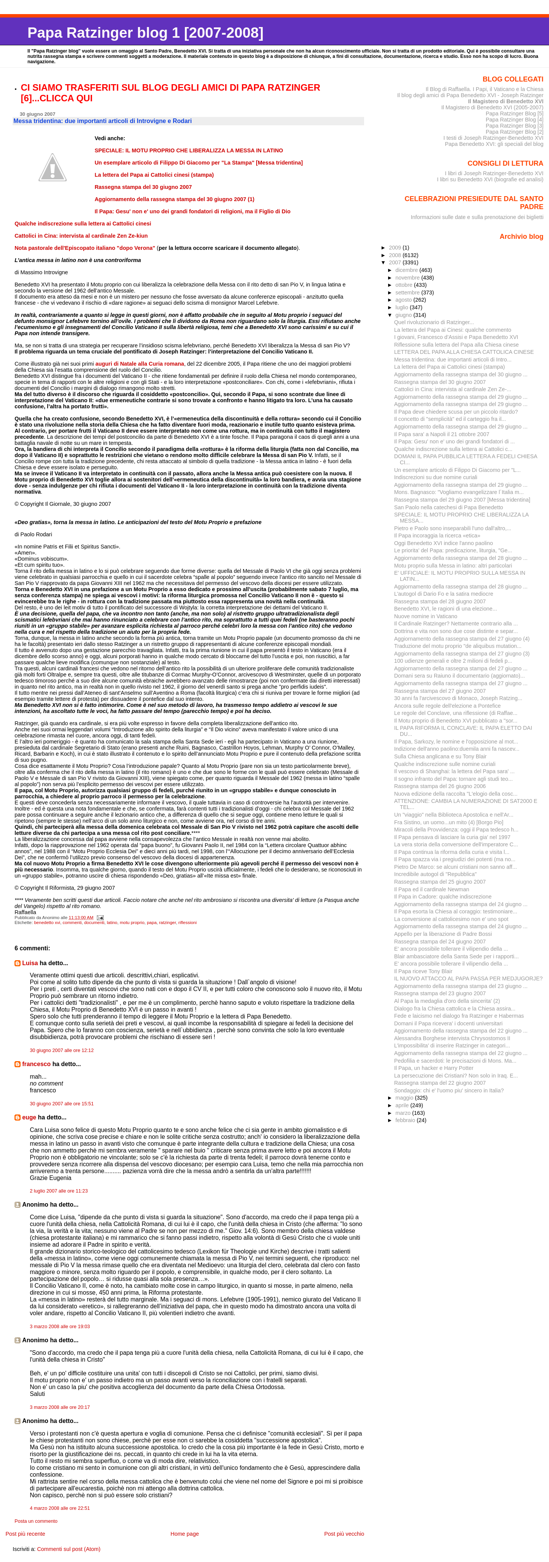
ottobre (404, 285)
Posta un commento (36, 1521)
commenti (72, 922)
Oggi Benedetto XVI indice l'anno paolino (443, 543)
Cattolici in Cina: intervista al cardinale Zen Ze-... (452, 389)
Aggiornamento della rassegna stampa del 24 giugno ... (461, 904)
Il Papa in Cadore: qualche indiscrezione (443, 897)
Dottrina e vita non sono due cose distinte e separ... (456, 631)
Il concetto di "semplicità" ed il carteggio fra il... (450, 419)
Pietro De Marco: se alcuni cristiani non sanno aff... (455, 867)
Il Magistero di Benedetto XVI (506, 101)
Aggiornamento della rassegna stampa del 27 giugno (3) (462, 654)
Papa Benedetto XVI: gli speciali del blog (494, 144)
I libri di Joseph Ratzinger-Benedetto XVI (494, 173)
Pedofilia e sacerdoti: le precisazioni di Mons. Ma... (455, 1061)
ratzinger (167, 922)
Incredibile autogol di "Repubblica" (435, 874)
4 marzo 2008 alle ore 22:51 (60, 1508)
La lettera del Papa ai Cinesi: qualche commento (452, 330)
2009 (396, 248)
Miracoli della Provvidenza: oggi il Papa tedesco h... (456, 830)
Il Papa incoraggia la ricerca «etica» (437, 535)
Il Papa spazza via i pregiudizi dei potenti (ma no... (454, 859)
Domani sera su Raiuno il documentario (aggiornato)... (459, 676)
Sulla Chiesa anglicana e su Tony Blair (440, 756)
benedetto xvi (47, 922)
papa (152, 922)
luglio (402, 307)
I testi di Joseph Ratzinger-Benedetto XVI (493, 138)
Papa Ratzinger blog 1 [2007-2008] (145, 32)
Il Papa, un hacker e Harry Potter (434, 1068)
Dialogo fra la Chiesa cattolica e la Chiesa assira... (454, 1009)
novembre (408, 278)
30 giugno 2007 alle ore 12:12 (62, 1050)
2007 (396, 262)
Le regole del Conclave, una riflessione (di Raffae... (456, 713)
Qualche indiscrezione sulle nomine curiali (445, 764)
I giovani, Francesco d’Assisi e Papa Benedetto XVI (456, 337)
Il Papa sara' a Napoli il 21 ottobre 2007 (442, 434)
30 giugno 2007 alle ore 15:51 (62, 1103)
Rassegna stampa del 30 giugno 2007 (440, 382)
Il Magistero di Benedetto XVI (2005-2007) (492, 107)
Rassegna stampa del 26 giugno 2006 (440, 786)
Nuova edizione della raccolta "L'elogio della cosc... (456, 794)
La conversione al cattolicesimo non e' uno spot (451, 919)
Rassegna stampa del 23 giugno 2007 (440, 993)
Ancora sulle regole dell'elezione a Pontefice (447, 706)
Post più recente (25, 1534)
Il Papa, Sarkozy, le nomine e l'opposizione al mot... (456, 742)
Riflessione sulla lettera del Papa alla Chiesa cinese (456, 345)
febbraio (406, 1120)
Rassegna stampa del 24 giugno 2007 (440, 941)
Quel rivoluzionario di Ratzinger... (434, 322)
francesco (36, 1064)
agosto (404, 300)
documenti (94, 922)
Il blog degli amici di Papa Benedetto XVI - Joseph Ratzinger (470, 95)
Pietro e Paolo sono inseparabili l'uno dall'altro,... (452, 528)
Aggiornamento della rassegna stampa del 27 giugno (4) (462, 639)
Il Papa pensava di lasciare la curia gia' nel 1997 (452, 837)
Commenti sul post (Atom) (68, 1549)
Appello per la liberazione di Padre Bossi (443, 934)
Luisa (30, 963)
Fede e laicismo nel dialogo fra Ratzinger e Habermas (459, 1016)
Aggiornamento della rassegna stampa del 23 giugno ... (461, 986)
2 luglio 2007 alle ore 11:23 (59, 1191)
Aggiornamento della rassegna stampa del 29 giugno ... (461, 397)
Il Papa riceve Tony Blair (423, 971)
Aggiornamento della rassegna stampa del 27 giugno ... (461, 668)
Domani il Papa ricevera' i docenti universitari (448, 1023)
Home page (184, 1534)
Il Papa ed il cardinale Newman (431, 889)
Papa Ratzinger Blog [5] (515, 113)
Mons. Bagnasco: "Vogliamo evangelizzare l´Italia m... (459, 492)
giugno (404, 315)
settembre (408, 292)
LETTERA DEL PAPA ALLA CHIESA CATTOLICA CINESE (464, 352)
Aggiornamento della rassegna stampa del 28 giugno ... (461, 558)
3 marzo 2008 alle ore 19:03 (60, 1326)
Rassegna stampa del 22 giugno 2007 (440, 1083)
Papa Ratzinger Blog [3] (515, 126)
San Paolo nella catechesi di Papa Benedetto (448, 507)
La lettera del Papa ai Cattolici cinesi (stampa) (449, 367)
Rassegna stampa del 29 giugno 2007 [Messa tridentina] (462, 500)
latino (112, 922)
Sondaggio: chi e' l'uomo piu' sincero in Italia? (449, 1090)
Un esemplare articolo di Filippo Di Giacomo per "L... (457, 470)
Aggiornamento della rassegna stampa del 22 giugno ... (461, 1031)
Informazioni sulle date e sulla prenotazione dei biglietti (477, 217)
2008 (396, 255)
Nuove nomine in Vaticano (426, 616)
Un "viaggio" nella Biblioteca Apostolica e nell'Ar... (454, 815)
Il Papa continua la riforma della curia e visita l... (451, 852)
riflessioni (187, 922)
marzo (403, 1113)
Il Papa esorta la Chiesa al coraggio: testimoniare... (455, 911)
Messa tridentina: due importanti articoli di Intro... (453, 360)
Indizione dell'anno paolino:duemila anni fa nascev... (457, 749)
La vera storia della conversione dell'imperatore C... (456, 844)
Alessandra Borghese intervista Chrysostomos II (452, 1038)
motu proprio (132, 922)
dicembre (407, 270)
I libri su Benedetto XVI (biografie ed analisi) (490, 179)
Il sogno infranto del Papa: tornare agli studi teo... (453, 779)
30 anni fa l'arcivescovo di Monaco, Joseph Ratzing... (458, 698)
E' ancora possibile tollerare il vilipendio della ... (451, 949)
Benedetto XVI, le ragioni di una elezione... (445, 609)
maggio (405, 1098)
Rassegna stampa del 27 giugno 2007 (440, 691)
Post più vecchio (344, 1534)
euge (29, 1117)
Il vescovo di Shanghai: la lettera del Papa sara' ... (454, 771)
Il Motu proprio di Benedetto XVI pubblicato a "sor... (455, 721)
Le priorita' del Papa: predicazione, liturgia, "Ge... (453, 550)
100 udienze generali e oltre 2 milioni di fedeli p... (453, 661)
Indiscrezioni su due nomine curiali (435, 477)
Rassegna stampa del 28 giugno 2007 (440, 601)
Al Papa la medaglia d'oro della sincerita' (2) (447, 1001)
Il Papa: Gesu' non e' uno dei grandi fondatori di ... (454, 441)
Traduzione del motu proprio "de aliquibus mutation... (458, 646)
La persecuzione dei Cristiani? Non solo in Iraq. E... (456, 1076)
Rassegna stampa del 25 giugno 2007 (440, 882)
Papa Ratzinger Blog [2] (515, 132)
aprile (402, 1105)
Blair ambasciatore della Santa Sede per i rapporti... (456, 956)
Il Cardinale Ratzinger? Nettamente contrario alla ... (456, 623)
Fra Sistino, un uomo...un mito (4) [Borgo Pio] (449, 822)
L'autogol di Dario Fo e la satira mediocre (443, 594)
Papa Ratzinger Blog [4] (515, 120)
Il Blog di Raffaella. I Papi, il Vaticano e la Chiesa (484, 89)
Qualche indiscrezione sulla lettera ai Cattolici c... (453, 449)
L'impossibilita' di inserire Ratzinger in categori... (452, 1045)
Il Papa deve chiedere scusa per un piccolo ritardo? (456, 412)
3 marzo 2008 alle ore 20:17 (60, 1407)
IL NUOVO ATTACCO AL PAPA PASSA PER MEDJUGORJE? (468, 978)
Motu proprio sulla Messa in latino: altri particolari (453, 566)
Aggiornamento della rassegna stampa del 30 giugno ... (461, 374)
